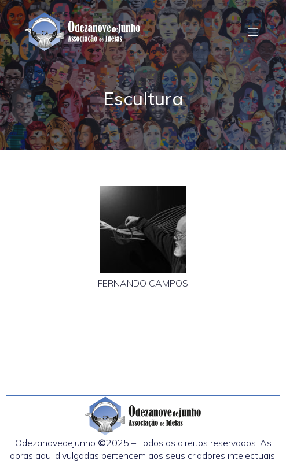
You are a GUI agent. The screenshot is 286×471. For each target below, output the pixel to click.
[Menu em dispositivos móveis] (253, 32)
